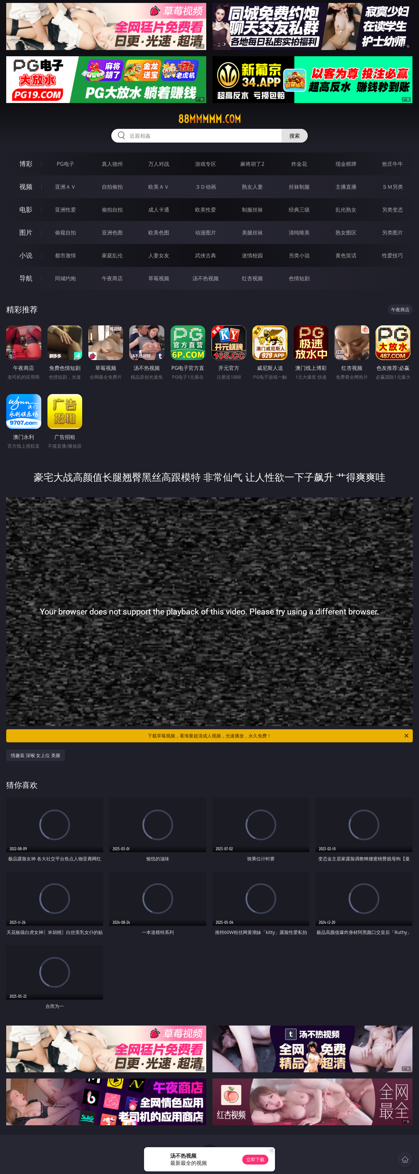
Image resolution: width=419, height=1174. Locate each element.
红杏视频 (252, 278)
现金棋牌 (346, 163)
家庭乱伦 (112, 255)
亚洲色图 (112, 232)
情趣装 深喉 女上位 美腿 (35, 755)
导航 (25, 278)
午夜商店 (112, 278)
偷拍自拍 (112, 209)
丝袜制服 (299, 186)
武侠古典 (205, 255)
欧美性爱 (205, 209)
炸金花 (299, 163)
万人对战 (158, 163)
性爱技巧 (392, 255)
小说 (25, 255)
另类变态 (392, 209)
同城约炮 (65, 278)
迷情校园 (252, 255)
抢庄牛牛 (392, 163)
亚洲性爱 (65, 209)
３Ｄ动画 (205, 186)
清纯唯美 (299, 232)
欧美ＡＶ (158, 186)
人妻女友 (158, 255)
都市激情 (65, 255)
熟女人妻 (252, 186)
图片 (25, 232)
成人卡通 (158, 209)
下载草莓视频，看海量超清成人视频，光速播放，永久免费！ (279, 736)
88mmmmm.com (209, 119)
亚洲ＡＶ (65, 186)
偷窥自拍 (65, 232)
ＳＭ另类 (392, 186)
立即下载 (255, 1159)
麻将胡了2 (252, 163)
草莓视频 (158, 278)
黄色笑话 (346, 255)
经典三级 (299, 209)
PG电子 (65, 163)
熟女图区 (346, 232)
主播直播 (346, 186)
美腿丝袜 (252, 232)
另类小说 (299, 255)
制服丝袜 (252, 209)
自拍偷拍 (112, 186)
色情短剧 (299, 278)
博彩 (25, 163)
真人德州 (112, 163)
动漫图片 (205, 232)
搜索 (294, 135)
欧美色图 (158, 232)
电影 (25, 209)
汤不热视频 (205, 278)
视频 (25, 186)
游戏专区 (205, 163)
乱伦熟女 (346, 209)
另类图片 (392, 232)
